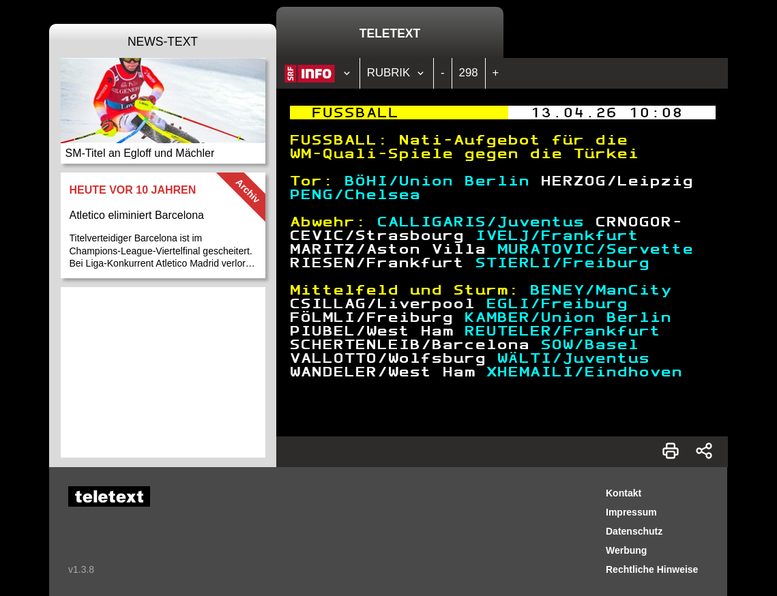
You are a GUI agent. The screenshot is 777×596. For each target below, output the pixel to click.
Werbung (626, 550)
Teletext (390, 33)
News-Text (163, 41)
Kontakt (623, 493)
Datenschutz (634, 531)
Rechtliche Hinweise (652, 569)
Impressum (631, 512)
